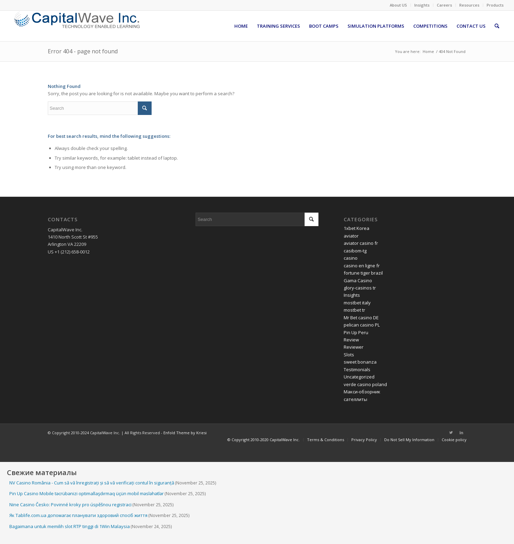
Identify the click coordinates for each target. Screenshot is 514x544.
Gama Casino (358, 280)
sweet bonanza (360, 362)
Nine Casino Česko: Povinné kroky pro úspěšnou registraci (70, 504)
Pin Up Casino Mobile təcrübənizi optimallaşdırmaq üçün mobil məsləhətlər (86, 493)
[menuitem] (398, 5)
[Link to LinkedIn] (461, 432)
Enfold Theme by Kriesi (185, 432)
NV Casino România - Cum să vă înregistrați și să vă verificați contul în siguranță (91, 483)
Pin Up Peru (356, 332)
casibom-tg (355, 251)
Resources (469, 5)
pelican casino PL (362, 325)
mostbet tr (354, 310)
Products (495, 5)
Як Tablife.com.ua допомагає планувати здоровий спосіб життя (78, 515)
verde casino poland (365, 384)
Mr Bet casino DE (361, 317)
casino (351, 258)
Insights (422, 5)
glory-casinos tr (360, 288)
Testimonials (357, 369)
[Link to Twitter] (451, 432)
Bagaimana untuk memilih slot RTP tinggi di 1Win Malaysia (69, 526)
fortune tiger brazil (363, 273)
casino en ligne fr (362, 265)
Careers (444, 5)
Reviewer (353, 347)
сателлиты (355, 399)
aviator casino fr (361, 243)
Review (351, 340)
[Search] (497, 26)
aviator (351, 236)
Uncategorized (359, 377)
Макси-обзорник (362, 392)
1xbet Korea (356, 228)
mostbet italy (357, 303)
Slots (349, 354)
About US (398, 5)
